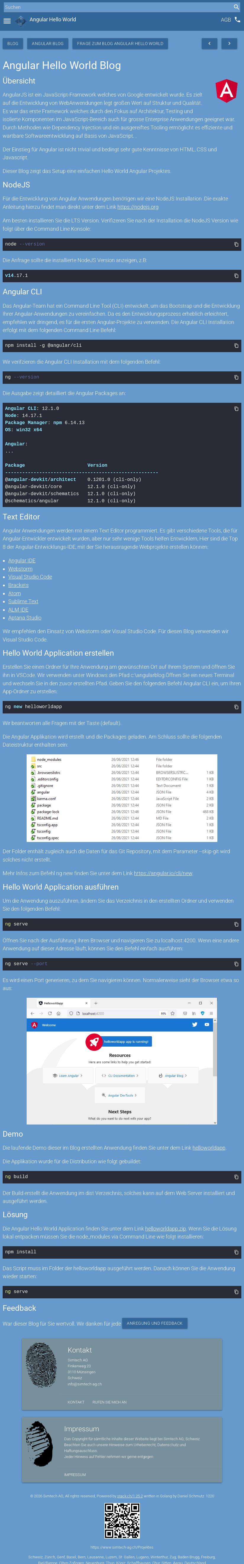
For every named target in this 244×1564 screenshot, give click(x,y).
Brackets (18, 583)
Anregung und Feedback (155, 1317)
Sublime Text (23, 599)
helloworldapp (209, 1143)
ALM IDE (18, 607)
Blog (12, 43)
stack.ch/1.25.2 (130, 1490)
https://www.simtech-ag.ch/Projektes (122, 1541)
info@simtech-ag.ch (85, 1378)
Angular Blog (48, 43)
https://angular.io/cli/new (163, 870)
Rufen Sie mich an (110, 1396)
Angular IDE (21, 558)
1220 (210, 1490)
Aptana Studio (24, 615)
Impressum (75, 1469)
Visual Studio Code (30, 574)
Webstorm (20, 566)
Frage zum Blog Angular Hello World (120, 43)
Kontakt (76, 1396)
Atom (14, 591)
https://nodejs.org (138, 207)
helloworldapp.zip (165, 1224)
